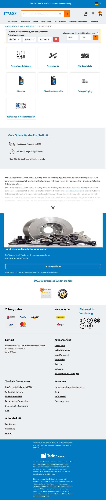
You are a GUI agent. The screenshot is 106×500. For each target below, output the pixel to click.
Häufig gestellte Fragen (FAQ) (18, 387)
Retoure (58, 364)
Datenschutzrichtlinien (50, 272)
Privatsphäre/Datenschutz (17, 401)
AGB (7, 411)
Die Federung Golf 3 (75, 191)
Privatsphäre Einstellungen (67, 374)
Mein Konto (60, 346)
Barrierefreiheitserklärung (16, 406)
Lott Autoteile (11, 26)
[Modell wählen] (29, 39)
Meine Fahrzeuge (62, 350)
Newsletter (60, 360)
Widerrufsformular (13, 397)
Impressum (10, 429)
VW (21, 26)
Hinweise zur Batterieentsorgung (69, 387)
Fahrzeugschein (62, 401)
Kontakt (9, 434)
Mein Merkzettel (62, 355)
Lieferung (59, 369)
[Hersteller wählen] (14, 39)
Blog (57, 392)
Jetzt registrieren (53, 267)
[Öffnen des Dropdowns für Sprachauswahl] (97, 3)
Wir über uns (10, 424)
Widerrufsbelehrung (14, 392)
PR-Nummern (60, 397)
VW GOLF (30, 26)
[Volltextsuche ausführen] (67, 13)
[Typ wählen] (45, 39)
